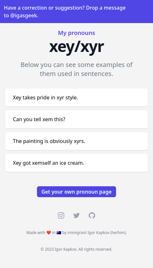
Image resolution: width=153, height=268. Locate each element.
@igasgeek (23, 15)
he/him (118, 232)
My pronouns (76, 33)
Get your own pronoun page (76, 191)
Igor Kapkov (98, 232)
